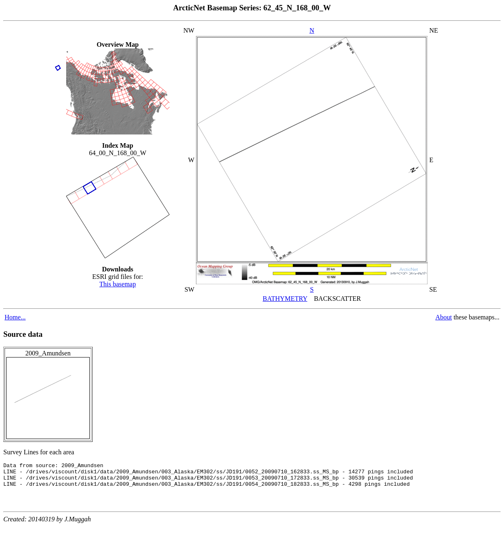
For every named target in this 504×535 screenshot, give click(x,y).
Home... (15, 317)
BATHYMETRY (285, 298)
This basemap (117, 284)
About (443, 317)
